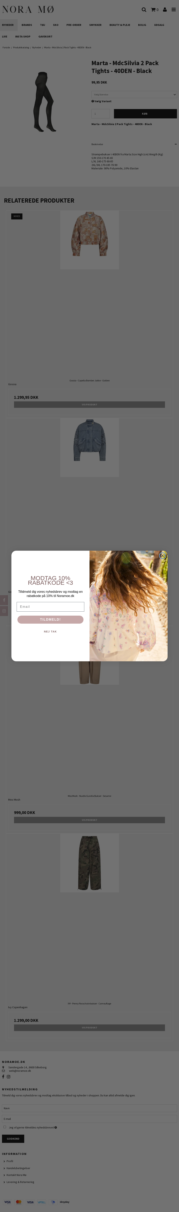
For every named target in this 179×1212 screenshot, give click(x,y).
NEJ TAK (50, 631)
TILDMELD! (50, 619)
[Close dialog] (163, 556)
